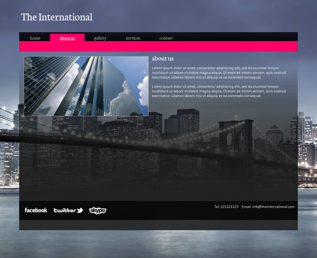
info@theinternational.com (273, 206)
